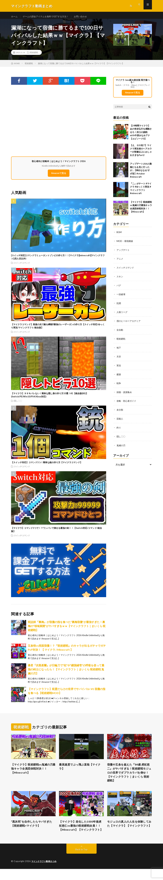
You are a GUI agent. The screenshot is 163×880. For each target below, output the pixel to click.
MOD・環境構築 (125, 243)
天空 (119, 357)
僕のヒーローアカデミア (129, 322)
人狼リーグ (122, 313)
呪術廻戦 (34, 55)
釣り (119, 427)
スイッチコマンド (22, 266)
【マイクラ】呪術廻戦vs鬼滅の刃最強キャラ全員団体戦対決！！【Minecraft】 (33, 772)
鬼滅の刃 (121, 444)
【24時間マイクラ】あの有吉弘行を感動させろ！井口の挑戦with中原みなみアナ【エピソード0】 (141, 135)
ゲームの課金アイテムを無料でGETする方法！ (48, 16)
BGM (119, 235)
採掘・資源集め (125, 392)
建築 (119, 374)
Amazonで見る (58, 176)
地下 (119, 348)
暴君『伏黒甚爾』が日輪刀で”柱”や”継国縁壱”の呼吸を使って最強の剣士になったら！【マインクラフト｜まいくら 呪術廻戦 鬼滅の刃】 (66, 672)
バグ (119, 287)
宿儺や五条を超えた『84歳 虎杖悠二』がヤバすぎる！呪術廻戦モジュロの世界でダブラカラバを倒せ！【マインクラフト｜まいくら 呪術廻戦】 (129, 777)
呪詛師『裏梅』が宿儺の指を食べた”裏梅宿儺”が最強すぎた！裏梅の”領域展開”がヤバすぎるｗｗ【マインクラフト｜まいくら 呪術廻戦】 (66, 629)
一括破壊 (121, 296)
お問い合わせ (85, 16)
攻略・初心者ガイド (127, 401)
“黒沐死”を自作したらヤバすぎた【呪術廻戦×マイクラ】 (32, 829)
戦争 (119, 383)
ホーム (14, 16)
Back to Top (81, 860)
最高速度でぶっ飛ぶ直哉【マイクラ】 (80, 770)
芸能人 (120, 418)
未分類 (120, 409)
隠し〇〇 (18, 404)
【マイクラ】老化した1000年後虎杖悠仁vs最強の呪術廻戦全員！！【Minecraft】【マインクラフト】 (81, 834)
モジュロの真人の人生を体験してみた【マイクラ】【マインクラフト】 (129, 831)
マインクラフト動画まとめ (45, 872)
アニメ (120, 261)
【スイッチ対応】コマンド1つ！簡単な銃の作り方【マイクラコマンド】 (46, 465)
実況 (119, 366)
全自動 (120, 331)
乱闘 (119, 305)
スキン (120, 278)
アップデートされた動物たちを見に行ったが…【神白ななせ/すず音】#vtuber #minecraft (141, 173)
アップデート (124, 252)
